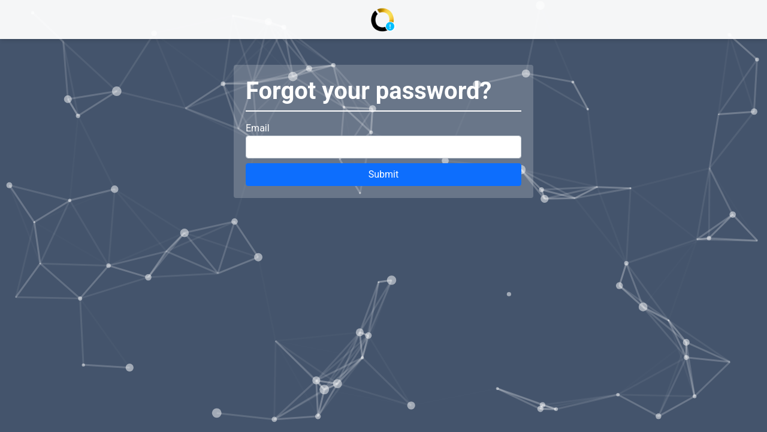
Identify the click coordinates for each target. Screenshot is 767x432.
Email (258, 128)
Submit (383, 174)
